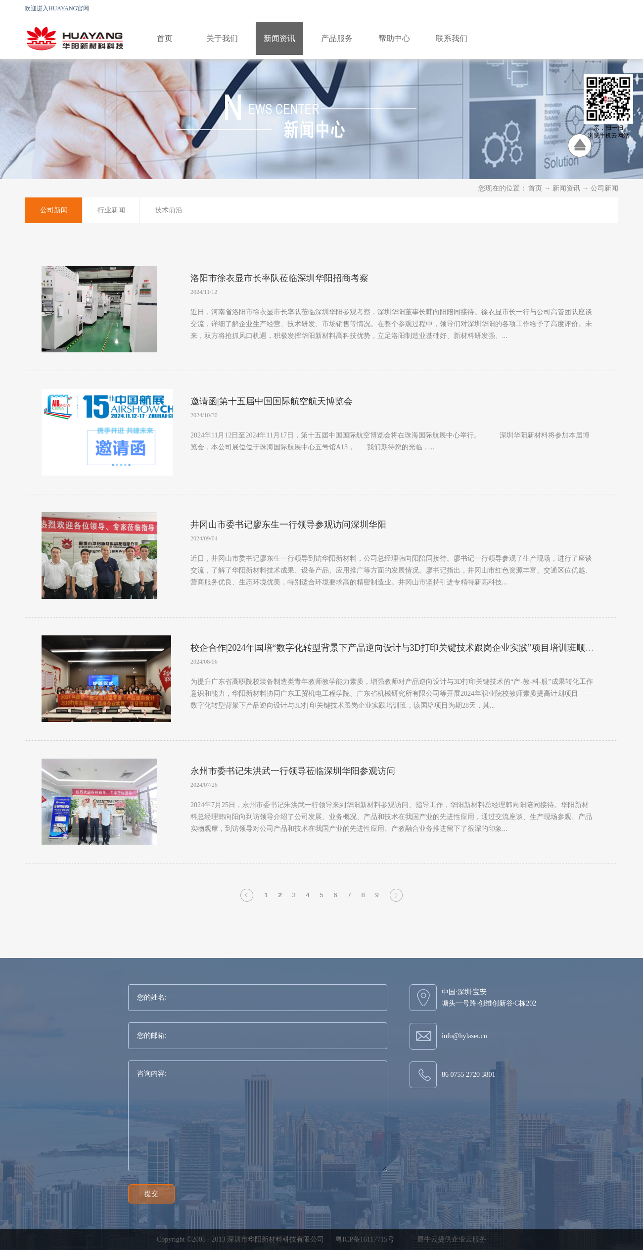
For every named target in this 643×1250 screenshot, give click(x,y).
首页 (165, 38)
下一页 (396, 901)
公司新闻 (604, 188)
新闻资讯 (566, 188)
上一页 (246, 901)
